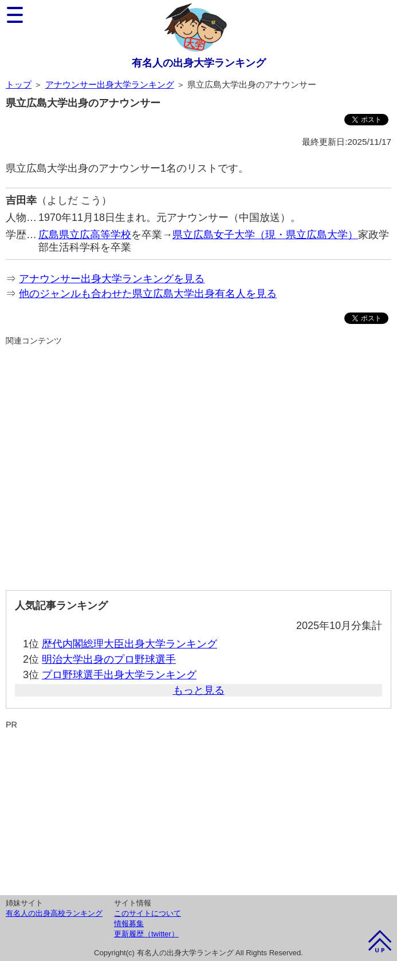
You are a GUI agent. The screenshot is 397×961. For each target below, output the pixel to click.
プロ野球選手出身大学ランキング (119, 675)
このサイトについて (147, 913)
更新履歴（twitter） (146, 934)
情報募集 (129, 923)
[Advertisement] (198, 463)
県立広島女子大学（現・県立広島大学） (265, 234)
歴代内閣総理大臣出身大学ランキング (129, 644)
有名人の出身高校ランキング (54, 913)
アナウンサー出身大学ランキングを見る (112, 278)
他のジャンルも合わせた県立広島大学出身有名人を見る (148, 293)
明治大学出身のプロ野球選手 (109, 659)
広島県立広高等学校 (84, 234)
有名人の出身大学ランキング (199, 63)
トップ (19, 84)
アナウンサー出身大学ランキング (109, 84)
